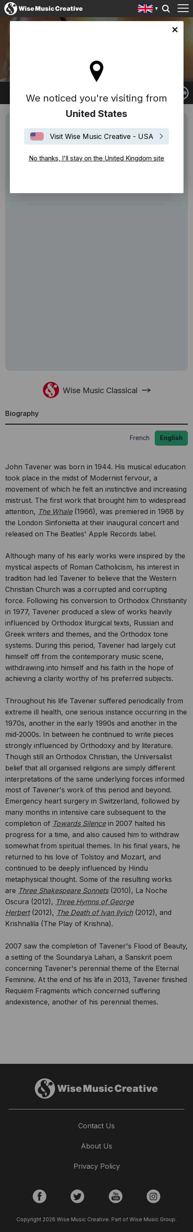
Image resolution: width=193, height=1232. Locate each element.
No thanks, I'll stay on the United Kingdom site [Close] (175, 29)
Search (166, 8)
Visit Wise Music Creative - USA (101, 136)
